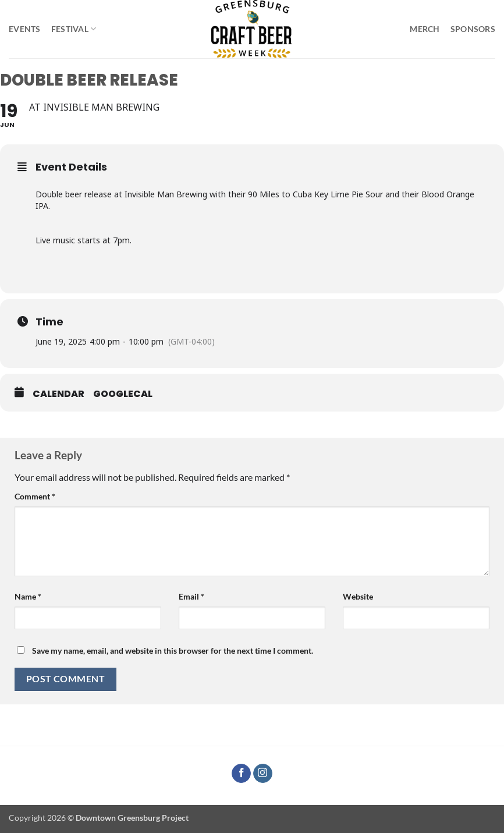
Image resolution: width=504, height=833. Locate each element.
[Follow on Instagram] (262, 774)
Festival (74, 28)
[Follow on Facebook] (241, 774)
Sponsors (472, 29)
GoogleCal (122, 394)
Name (28, 596)
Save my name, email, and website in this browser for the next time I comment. (172, 650)
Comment (35, 496)
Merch (424, 29)
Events (25, 29)
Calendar (58, 394)
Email (191, 596)
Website (358, 596)
